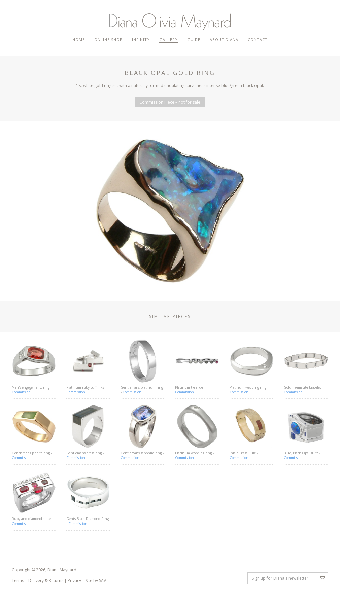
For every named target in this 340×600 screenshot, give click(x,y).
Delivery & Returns (45, 581)
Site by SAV (96, 581)
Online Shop (108, 39)
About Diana (224, 39)
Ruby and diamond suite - (34, 498)
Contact (258, 39)
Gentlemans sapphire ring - (143, 432)
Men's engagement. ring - (34, 366)
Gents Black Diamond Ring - (88, 498)
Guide (193, 39)
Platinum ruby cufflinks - (88, 366)
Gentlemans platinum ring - (143, 366)
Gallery (168, 39)
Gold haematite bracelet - (306, 366)
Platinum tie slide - (197, 366)
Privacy (74, 581)
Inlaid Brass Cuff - (252, 432)
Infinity (141, 39)
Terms (18, 581)
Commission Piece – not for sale (169, 102)
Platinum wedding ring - (252, 366)
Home (78, 39)
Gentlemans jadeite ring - (34, 432)
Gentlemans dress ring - (88, 432)
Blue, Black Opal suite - (306, 432)
